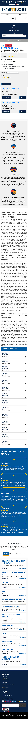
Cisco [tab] (13, 553)
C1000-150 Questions (5, 401)
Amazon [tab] (19, 553)
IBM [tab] (10, 553)
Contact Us (5, 692)
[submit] (24, 36)
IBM (13, 40)
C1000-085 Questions (5, 428)
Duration (3, 72)
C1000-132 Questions (5, 360)
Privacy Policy (6, 694)
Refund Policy (6, 679)
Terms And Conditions (8, 695)
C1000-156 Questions (5, 374)
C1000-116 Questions (5, 367)
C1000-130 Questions (5, 421)
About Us (5, 676)
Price (2, 75)
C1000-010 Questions (5, 415)
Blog (13, 33)
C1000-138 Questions (5, 381)
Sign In (7, 14)
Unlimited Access (13, 30)
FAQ (4, 689)
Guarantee (5, 678)
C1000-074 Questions (5, 435)
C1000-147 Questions (5, 442)
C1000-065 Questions (5, 408)
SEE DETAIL (5, 568)
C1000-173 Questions (5, 353)
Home (13, 25)
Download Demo (6, 97)
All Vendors (13, 28)
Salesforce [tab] (6, 553)
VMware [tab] (23, 553)
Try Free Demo (6, 111)
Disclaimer (5, 691)
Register (20, 14)
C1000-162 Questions (5, 394)
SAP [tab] (16, 553)
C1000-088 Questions (5, 387)
